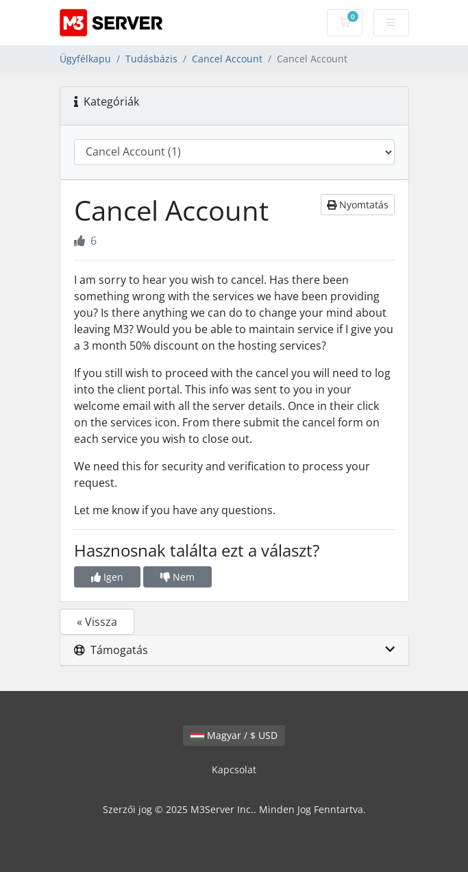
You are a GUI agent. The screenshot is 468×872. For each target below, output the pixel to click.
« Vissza (97, 621)
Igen (107, 576)
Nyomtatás (358, 204)
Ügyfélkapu (85, 58)
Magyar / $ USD (234, 735)
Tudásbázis (151, 58)
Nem (177, 576)
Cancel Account (227, 58)
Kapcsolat (234, 769)
